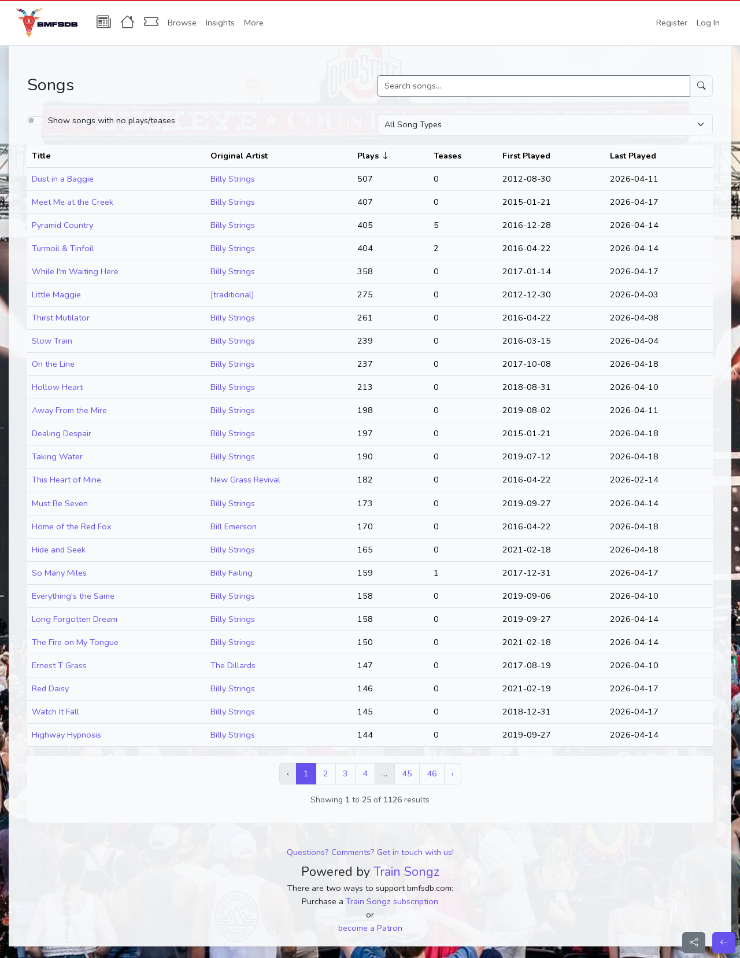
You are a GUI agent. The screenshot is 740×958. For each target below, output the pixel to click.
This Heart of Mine (66, 479)
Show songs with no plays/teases (111, 120)
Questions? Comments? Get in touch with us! (370, 852)
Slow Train (52, 341)
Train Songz (406, 871)
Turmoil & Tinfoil (63, 248)
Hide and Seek (59, 549)
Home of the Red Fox (72, 526)
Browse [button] (182, 22)
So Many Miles (59, 573)
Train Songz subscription (392, 901)
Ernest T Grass (59, 665)
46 (432, 773)
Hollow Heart (57, 387)
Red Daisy (50, 688)
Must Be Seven (60, 503)
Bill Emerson (233, 526)
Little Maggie (56, 294)
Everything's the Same (73, 596)
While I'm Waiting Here (75, 271)
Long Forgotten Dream (74, 619)
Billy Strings (232, 179)
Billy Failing (231, 573)
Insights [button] (220, 22)
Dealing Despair (61, 433)
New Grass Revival (245, 479)
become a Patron (370, 928)
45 (407, 773)
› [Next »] (453, 773)
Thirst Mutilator (61, 317)
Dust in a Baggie (63, 179)
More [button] (254, 22)
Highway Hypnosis (66, 734)
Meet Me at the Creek (72, 202)
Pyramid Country (62, 225)
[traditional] (232, 294)
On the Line (53, 364)
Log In (708, 22)
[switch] (35, 120)
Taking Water (57, 456)
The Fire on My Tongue (75, 642)
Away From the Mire (69, 410)
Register (671, 22)
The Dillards (233, 665)
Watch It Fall (55, 711)
